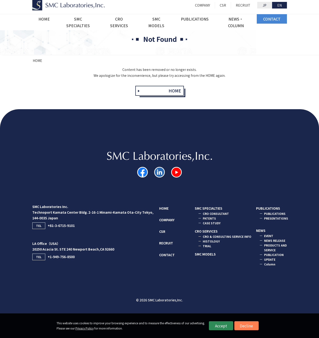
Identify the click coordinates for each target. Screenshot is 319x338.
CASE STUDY (211, 223)
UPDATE (269, 259)
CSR (162, 231)
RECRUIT (166, 243)
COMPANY (166, 219)
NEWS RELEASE (274, 240)
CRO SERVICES (206, 231)
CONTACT (167, 254)
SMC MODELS (205, 254)
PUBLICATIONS (268, 208)
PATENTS (209, 218)
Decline (246, 326)
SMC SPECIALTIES (208, 208)
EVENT (268, 236)
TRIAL (207, 246)
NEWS (260, 230)
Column (269, 264)
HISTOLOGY (211, 241)
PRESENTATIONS (276, 218)
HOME (37, 60)
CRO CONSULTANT (216, 214)
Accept (221, 326)
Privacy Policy (84, 328)
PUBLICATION (274, 255)
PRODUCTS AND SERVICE (275, 247)
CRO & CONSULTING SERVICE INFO (227, 236)
